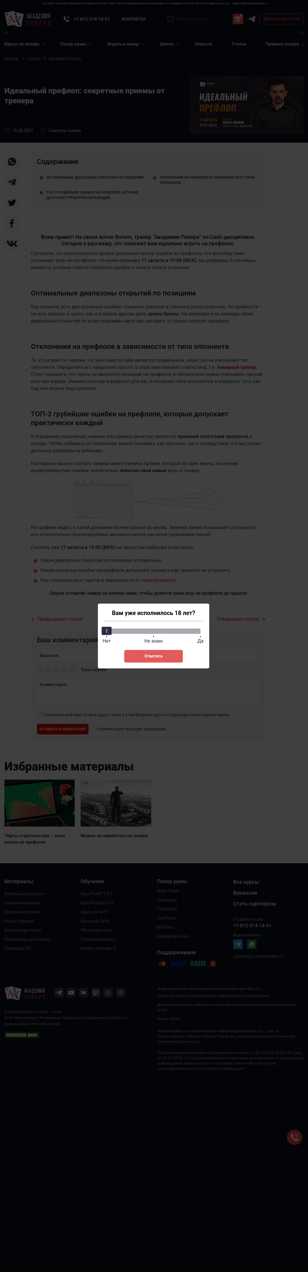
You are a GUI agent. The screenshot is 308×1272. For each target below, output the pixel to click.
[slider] (107, 631)
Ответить (153, 656)
